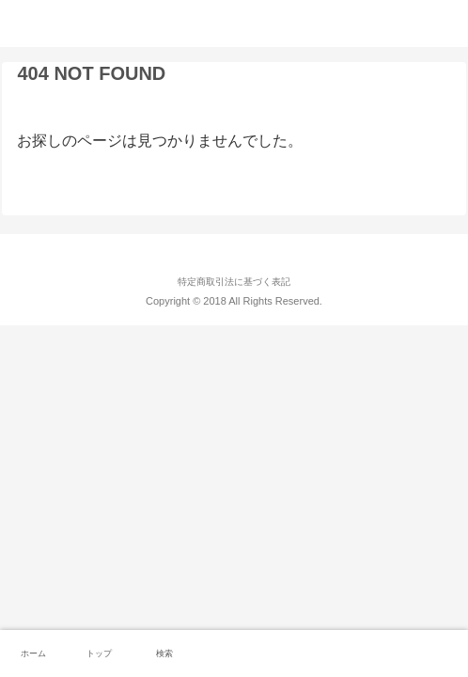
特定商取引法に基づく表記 (234, 281)
